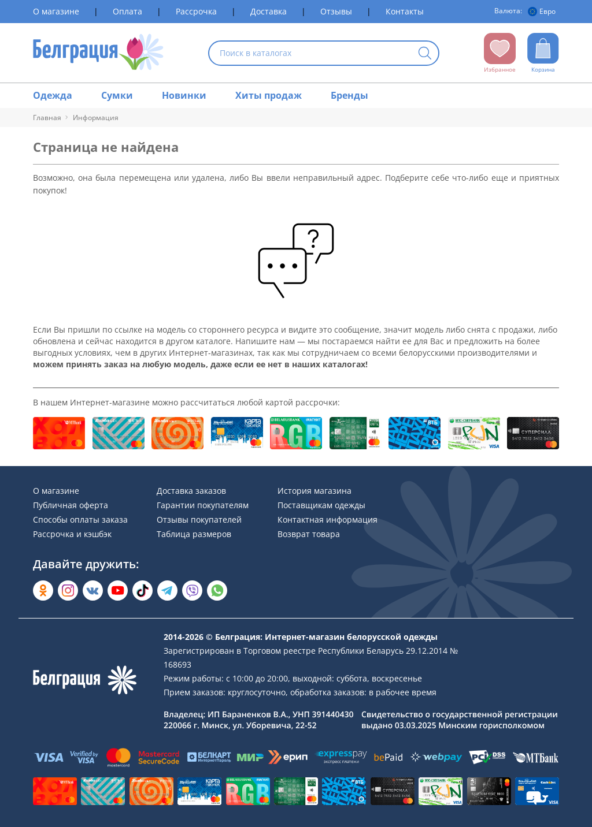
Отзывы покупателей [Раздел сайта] (199, 519)
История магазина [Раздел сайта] (315, 490)
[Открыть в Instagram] (68, 590)
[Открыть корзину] (543, 53)
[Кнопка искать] (425, 54)
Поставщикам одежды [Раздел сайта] (321, 505)
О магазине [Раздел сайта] (56, 11)
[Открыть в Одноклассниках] (43, 590)
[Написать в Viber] (192, 590)
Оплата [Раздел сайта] (127, 11)
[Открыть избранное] (500, 53)
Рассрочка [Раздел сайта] (196, 11)
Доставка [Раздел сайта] (268, 11)
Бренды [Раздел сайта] (349, 95)
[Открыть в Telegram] (167, 590)
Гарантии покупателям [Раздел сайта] (203, 505)
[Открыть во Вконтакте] (93, 590)
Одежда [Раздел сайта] (52, 95)
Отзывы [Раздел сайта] (336, 11)
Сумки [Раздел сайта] (117, 95)
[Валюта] (543, 11)
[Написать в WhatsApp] (217, 590)
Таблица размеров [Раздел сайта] (194, 533)
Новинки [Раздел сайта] (184, 95)
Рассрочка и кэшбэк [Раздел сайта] (72, 533)
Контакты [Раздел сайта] (405, 11)
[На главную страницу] (98, 53)
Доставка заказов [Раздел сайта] (191, 490)
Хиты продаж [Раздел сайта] (268, 95)
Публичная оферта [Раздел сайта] (70, 505)
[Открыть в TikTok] (142, 590)
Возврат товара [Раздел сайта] (309, 533)
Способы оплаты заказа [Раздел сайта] (80, 519)
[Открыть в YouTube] (118, 590)
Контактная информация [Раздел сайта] (328, 519)
